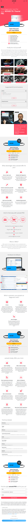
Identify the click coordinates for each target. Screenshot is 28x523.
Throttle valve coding (7, 82)
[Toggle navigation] (1, 1)
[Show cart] (26, 1)
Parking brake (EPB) (21, 65)
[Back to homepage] (14, 0)
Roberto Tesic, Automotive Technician (19, 133)
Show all (14, 105)
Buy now (14, 32)
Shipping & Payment (14, 515)
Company (14, 513)
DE (1, 511)
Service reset (7, 65)
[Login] (24, 1)
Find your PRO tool (14, 497)
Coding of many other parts (20, 82)
